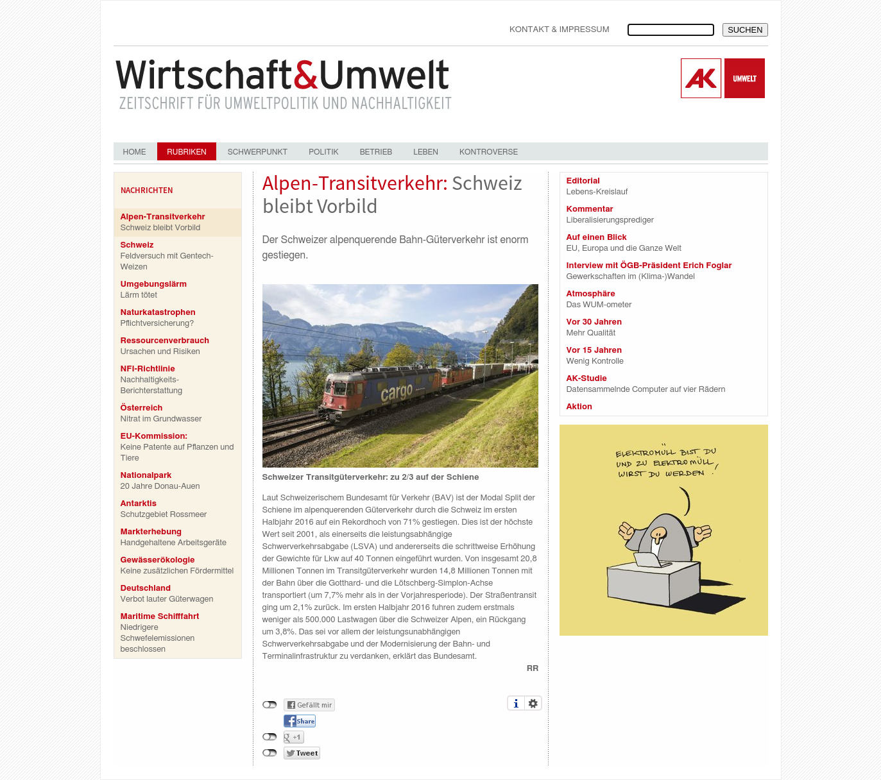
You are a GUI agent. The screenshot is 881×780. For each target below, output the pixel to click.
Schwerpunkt (257, 152)
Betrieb (376, 152)
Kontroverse (488, 152)
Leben (425, 152)
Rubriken (186, 152)
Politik (323, 152)
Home (134, 152)
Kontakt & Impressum (559, 30)
